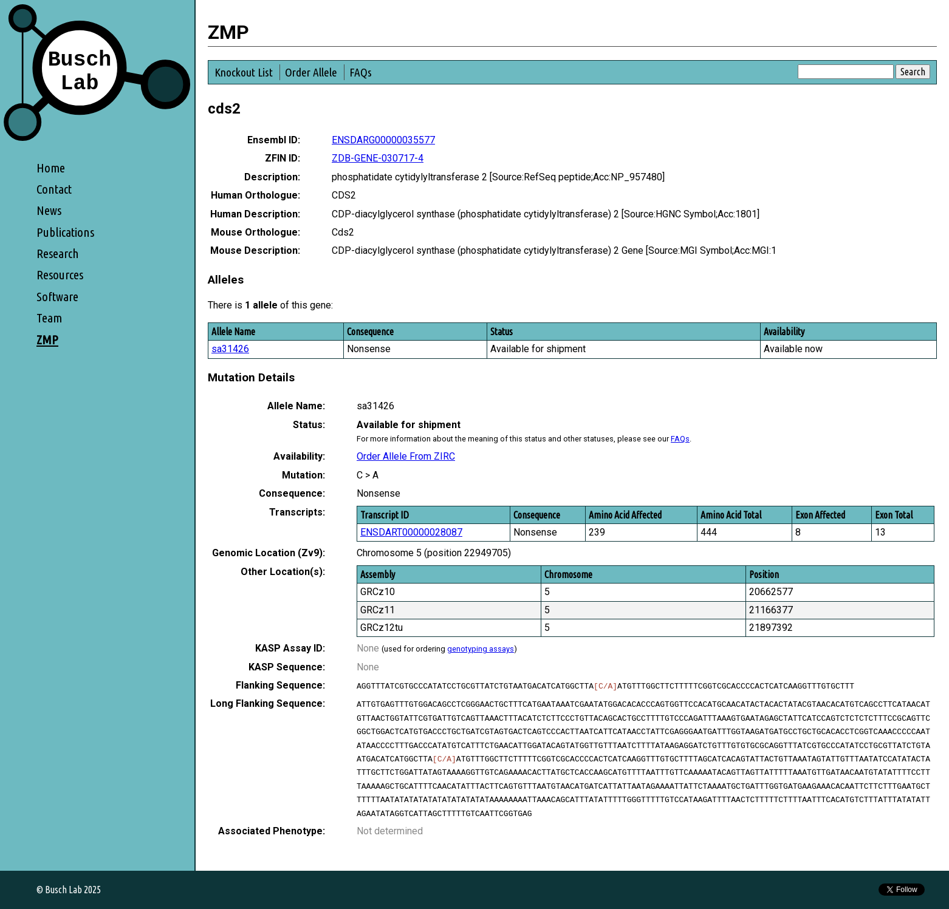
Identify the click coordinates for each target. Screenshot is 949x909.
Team (49, 318)
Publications (65, 232)
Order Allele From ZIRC (406, 456)
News (48, 210)
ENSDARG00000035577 (383, 140)
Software (57, 297)
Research (57, 253)
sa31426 (230, 349)
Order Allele (311, 72)
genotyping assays (480, 648)
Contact (54, 189)
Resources (59, 275)
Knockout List (243, 72)
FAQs (360, 72)
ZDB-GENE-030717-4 (377, 158)
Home (50, 168)
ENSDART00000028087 (411, 532)
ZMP (47, 340)
